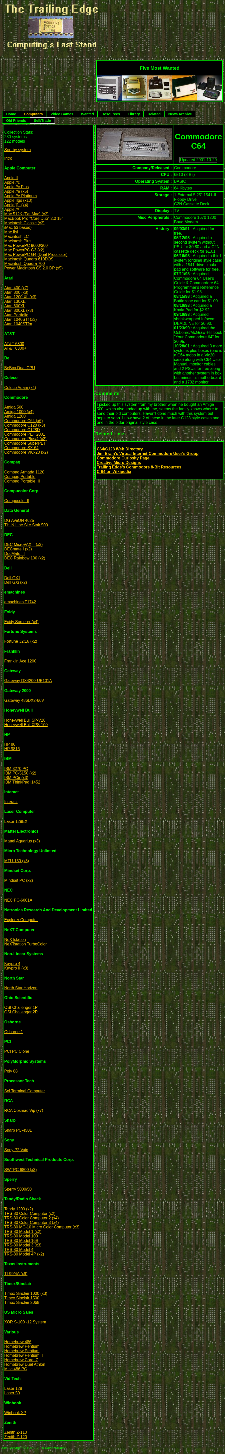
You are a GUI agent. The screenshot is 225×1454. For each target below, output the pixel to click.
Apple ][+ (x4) (16, 205)
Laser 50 (12, 1393)
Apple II (11, 178)
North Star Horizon (21, 988)
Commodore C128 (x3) (24, 425)
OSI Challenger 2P (21, 1012)
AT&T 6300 (14, 344)
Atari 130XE (15, 301)
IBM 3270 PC (16, 768)
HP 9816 (12, 749)
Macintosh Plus (18, 241)
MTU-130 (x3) (16, 861)
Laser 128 (13, 1388)
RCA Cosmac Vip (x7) (23, 1110)
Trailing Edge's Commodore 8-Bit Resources (139, 467)
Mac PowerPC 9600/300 (26, 245)
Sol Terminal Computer (24, 1091)
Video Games (62, 114)
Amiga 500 (14, 407)
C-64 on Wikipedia (114, 471)
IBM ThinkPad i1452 (22, 782)
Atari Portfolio (16, 315)
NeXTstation (15, 939)
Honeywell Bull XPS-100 (26, 725)
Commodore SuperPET (25, 443)
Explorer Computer (21, 920)
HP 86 (9, 744)
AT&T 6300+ (15, 348)
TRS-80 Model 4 (19, 1249)
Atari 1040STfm (18, 324)
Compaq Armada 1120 (24, 472)
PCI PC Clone (16, 1051)
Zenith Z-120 (15, 1437)
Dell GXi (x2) (15, 582)
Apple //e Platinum (20, 196)
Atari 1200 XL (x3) (20, 297)
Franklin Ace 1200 (20, 661)
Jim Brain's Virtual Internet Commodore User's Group (148, 453)
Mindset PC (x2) (18, 880)
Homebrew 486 (18, 1342)
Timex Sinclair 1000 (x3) (25, 1293)
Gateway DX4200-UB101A (28, 680)
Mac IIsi (11, 232)
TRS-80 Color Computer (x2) (30, 1213)
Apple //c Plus (16, 187)
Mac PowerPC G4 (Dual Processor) (36, 254)
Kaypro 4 (12, 963)
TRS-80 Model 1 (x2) (23, 1231)
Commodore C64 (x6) (23, 421)
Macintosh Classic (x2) (24, 223)
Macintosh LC (16, 236)
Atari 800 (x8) (16, 292)
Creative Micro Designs (119, 462)
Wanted (87, 114)
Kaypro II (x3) (16, 968)
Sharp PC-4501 (18, 1130)
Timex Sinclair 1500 (21, 1298)
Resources (111, 114)
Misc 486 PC (15, 1369)
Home (11, 114)
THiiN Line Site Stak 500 (26, 525)
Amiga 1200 (15, 416)
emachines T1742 (20, 602)
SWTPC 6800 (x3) (20, 1170)
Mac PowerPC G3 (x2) (24, 250)
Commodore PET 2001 (24, 434)
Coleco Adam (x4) (20, 387)
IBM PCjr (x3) (16, 778)
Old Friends (16, 121)
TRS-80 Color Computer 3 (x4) (31, 1222)
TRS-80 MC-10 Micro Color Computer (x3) (42, 1227)
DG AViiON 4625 (19, 520)
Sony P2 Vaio (16, 1150)
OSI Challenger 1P (21, 1007)
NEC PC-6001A (18, 900)
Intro (8, 158)
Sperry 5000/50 (18, 1189)
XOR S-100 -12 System (25, 1322)
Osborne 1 (13, 1032)
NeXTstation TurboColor (25, 944)
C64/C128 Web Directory (120, 449)
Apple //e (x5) (16, 191)
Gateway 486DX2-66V (24, 700)
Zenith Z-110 (15, 1432)
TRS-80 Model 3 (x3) (23, 1245)
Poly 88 (11, 1071)
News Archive (180, 114)
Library (134, 114)
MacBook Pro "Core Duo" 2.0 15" (33, 218)
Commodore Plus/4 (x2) (25, 439)
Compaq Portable (20, 476)
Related (154, 114)
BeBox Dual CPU (19, 368)
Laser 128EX (16, 821)
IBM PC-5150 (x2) (20, 773)
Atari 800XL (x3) (18, 310)
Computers (33, 114)
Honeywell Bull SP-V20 (25, 720)
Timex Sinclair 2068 (21, 1302)
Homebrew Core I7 (21, 1360)
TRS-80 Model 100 (21, 1236)
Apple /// (11, 209)
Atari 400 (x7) (16, 288)
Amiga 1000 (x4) (19, 412)
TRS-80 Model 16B (21, 1240)
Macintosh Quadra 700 (24, 263)
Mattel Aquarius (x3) (22, 841)
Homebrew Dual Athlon (24, 1364)
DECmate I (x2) (18, 549)
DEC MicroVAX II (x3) (23, 544)
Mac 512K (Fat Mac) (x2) (26, 214)
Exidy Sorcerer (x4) (21, 622)
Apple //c (12, 182)
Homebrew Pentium (22, 1346)
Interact (11, 802)
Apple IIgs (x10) (18, 200)
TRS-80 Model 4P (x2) (24, 1254)
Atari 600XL (14, 306)
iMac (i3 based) (18, 227)
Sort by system (17, 150)
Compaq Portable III (22, 481)
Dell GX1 (12, 578)
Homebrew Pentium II (23, 1355)
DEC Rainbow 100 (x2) (24, 558)
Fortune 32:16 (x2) (20, 641)
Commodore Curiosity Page (123, 458)
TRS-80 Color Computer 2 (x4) (31, 1218)
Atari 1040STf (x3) (20, 319)
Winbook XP (15, 1413)
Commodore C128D (22, 430)
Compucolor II (16, 501)
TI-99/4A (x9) (15, 1274)
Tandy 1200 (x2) (18, 1209)
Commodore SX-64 (21, 448)
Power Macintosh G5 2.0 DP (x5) (33, 268)
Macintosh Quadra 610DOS (29, 259)
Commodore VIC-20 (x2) (26, 452)
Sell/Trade (42, 121)
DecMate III (14, 553)
